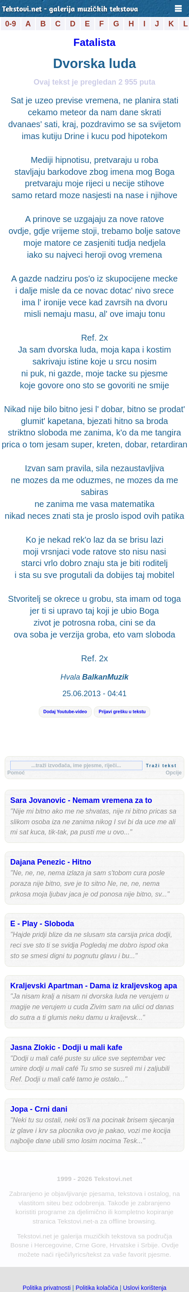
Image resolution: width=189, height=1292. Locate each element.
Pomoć (16, 773)
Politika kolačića (97, 1287)
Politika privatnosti (47, 1287)
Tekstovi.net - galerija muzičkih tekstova (70, 9)
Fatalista (94, 42)
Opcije (174, 773)
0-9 (10, 24)
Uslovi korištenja (144, 1287)
